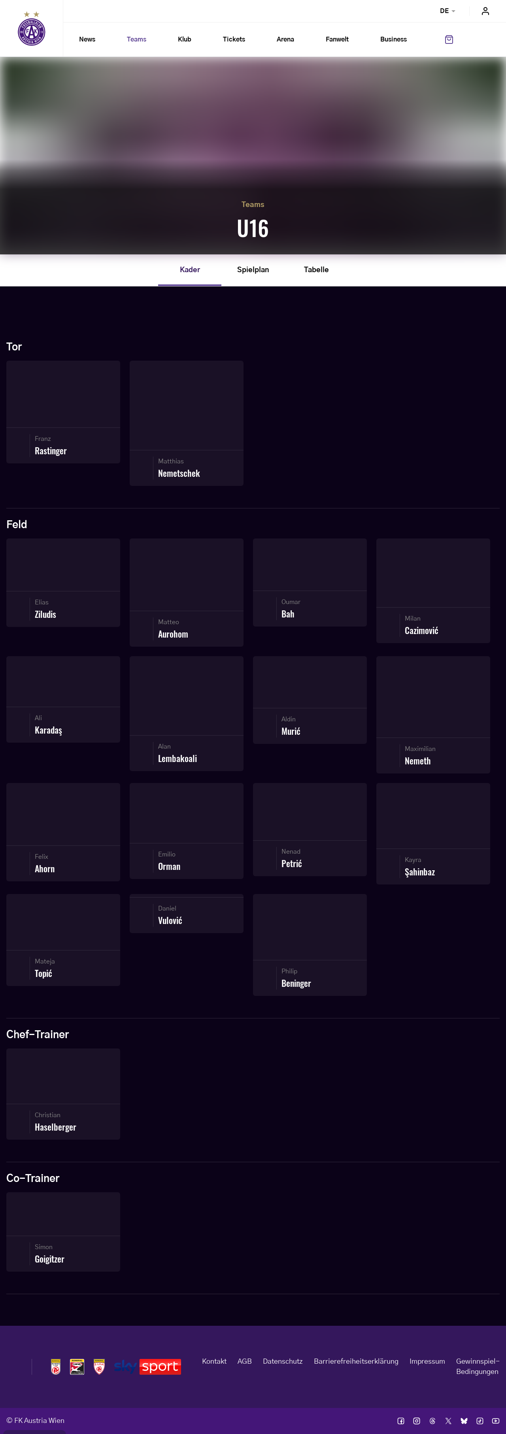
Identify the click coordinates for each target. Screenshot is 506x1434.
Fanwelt (337, 39)
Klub (184, 39)
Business (393, 39)
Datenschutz (283, 1361)
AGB (245, 1361)
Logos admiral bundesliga (55, 1367)
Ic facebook (401, 1421)
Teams (136, 39)
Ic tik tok (480, 1421)
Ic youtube (496, 1421)
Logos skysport (147, 1367)
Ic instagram (417, 1421)
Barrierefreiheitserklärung (356, 1361)
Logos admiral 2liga (99, 1367)
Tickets (234, 39)
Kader (190, 270)
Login (485, 11)
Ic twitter (448, 1421)
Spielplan (253, 270)
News (87, 39)
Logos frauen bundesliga (77, 1367)
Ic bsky (464, 1421)
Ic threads (432, 1421)
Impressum (427, 1361)
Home (31, 28)
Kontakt (214, 1361)
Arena (285, 39)
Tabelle (316, 270)
